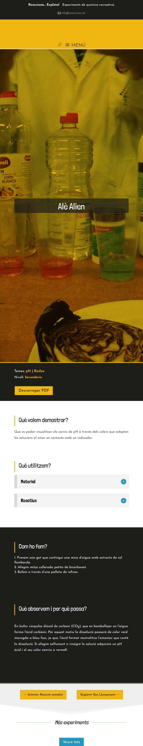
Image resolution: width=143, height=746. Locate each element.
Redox (39, 371)
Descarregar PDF (34, 390)
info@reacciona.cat (73, 13)
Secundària (33, 377)
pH (28, 371)
